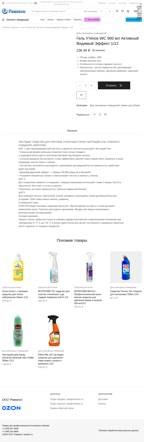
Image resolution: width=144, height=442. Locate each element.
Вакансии (77, 20)
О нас (42, 20)
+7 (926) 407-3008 (10, 428)
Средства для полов (11, 287)
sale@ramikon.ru (135, 3)
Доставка (122, 3)
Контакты (112, 3)
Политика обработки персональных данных (119, 430)
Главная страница (10, 27)
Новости (50, 20)
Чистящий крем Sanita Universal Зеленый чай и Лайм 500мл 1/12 (18, 358)
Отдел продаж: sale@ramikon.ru (66, 399)
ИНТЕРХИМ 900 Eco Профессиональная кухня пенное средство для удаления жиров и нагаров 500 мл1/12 (88, 297)
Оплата (103, 3)
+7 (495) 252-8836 (10, 431)
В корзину (114, 85)
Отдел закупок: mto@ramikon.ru (66, 404)
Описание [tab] (72, 130)
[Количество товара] (85, 85)
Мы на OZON (92, 20)
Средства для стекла (47, 287)
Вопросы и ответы (64, 20)
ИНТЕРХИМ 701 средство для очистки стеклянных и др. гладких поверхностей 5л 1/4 (54, 294)
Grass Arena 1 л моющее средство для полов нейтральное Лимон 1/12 (15, 294)
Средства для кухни (83, 287)
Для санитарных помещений (91, 33)
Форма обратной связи (62, 408)
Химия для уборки (130, 105)
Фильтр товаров (133, 20)
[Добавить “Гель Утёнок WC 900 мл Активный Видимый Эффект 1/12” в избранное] (81, 95)
